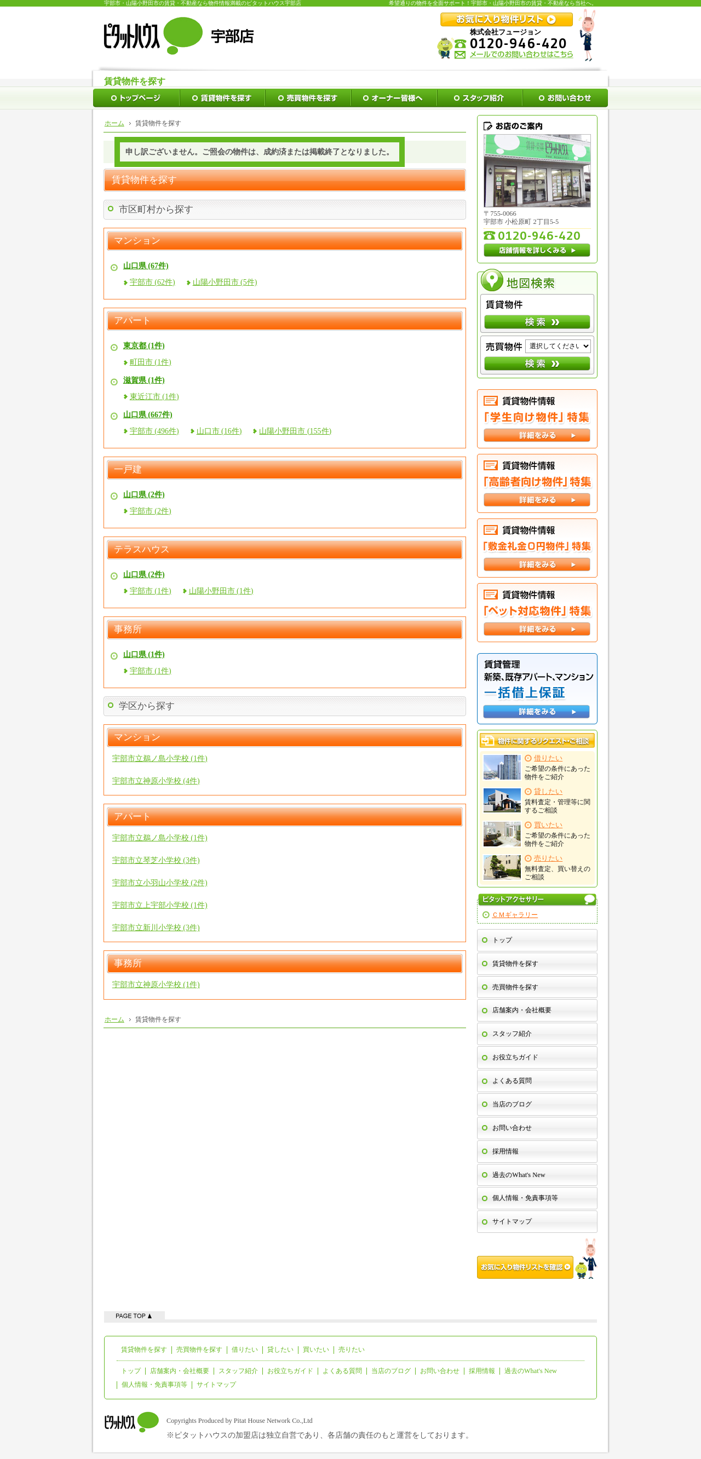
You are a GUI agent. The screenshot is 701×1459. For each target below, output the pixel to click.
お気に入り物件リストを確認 (537, 1258)
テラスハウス (142, 549)
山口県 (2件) (144, 495)
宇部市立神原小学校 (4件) (156, 781)
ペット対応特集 (537, 612)
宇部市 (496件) (154, 431)
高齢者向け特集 (537, 483)
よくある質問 (512, 1081)
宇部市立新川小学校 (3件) (156, 928)
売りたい (351, 1349)
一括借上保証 (537, 688)
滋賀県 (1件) (144, 380)
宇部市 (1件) (150, 591)
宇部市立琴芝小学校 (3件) (156, 860)
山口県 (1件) (144, 654)
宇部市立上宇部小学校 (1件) (160, 905)
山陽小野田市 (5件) (225, 282)
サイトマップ (512, 1221)
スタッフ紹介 (512, 1033)
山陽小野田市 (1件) (221, 591)
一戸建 (128, 469)
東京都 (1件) (144, 346)
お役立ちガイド (515, 1057)
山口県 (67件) (146, 266)
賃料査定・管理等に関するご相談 (536, 800)
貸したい (280, 1349)
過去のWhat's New (518, 1175)
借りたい (245, 1349)
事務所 (128, 629)
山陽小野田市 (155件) (295, 431)
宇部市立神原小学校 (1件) (156, 985)
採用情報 (505, 1151)
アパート (132, 320)
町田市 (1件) (150, 362)
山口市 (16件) (219, 431)
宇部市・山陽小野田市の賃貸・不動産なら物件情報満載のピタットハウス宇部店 (202, 3)
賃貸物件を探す (515, 963)
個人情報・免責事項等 (525, 1198)
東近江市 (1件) (154, 397)
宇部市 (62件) (152, 282)
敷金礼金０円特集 (537, 548)
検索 (537, 322)
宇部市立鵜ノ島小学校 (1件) (160, 758)
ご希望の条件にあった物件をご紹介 (536, 767)
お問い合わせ (512, 1128)
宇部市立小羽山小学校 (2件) (160, 883)
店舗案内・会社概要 (521, 1010)
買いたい (316, 1349)
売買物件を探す (515, 987)
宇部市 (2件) (150, 511)
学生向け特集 (537, 418)
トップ (502, 940)
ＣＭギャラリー (515, 915)
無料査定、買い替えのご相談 (536, 867)
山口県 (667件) (148, 415)
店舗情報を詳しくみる (537, 250)
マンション (137, 240)
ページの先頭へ (134, 1315)
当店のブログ (512, 1104)
